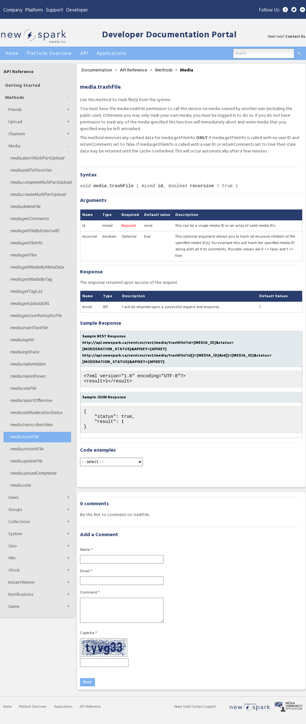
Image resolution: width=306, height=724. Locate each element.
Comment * (90, 598)
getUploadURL (30, 303)
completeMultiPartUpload (40, 182)
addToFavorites (31, 170)
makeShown (28, 376)
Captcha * (88, 639)
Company (12, 10)
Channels (16, 134)
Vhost (14, 570)
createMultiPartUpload (38, 194)
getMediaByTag (31, 279)
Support (54, 10)
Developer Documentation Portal (169, 35)
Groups (15, 509)
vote (20, 485)
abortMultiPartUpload (37, 158)
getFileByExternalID (34, 231)
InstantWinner (21, 582)
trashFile (24, 437)
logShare (24, 352)
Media (14, 146)
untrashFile (26, 449)
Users (13, 497)
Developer (77, 10)
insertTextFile (28, 328)
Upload (15, 122)
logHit (21, 340)
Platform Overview (33, 712)
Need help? (183, 712)
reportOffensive (31, 400)
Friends (15, 110)
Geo (12, 546)
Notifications (20, 594)
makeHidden (28, 364)
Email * (86, 577)
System (15, 534)
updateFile (26, 461)
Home (7, 712)
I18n (12, 558)
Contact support (204, 712)
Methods (14, 97)
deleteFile (25, 207)
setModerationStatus (36, 413)
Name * (86, 555)
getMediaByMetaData (37, 267)
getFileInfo (26, 243)
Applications (63, 712)
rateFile (23, 388)
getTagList (26, 291)
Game (14, 606)
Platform (34, 9)
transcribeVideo (31, 425)
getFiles (23, 255)
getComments (29, 219)
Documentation (97, 70)
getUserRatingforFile (36, 316)
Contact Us (295, 37)
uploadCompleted (33, 473)
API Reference (18, 72)
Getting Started (22, 85)
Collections (19, 522)
